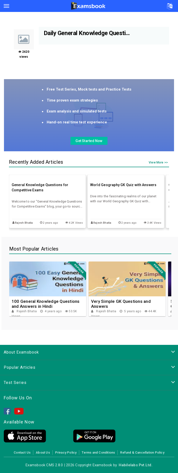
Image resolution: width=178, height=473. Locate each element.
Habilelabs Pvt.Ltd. (135, 465)
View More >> (158, 162)
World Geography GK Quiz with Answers (123, 185)
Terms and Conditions (98, 452)
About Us (43, 452)
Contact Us (22, 452)
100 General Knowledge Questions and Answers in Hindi (46, 304)
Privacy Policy (66, 452)
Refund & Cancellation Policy (142, 452)
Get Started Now (88, 141)
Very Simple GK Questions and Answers (121, 304)
